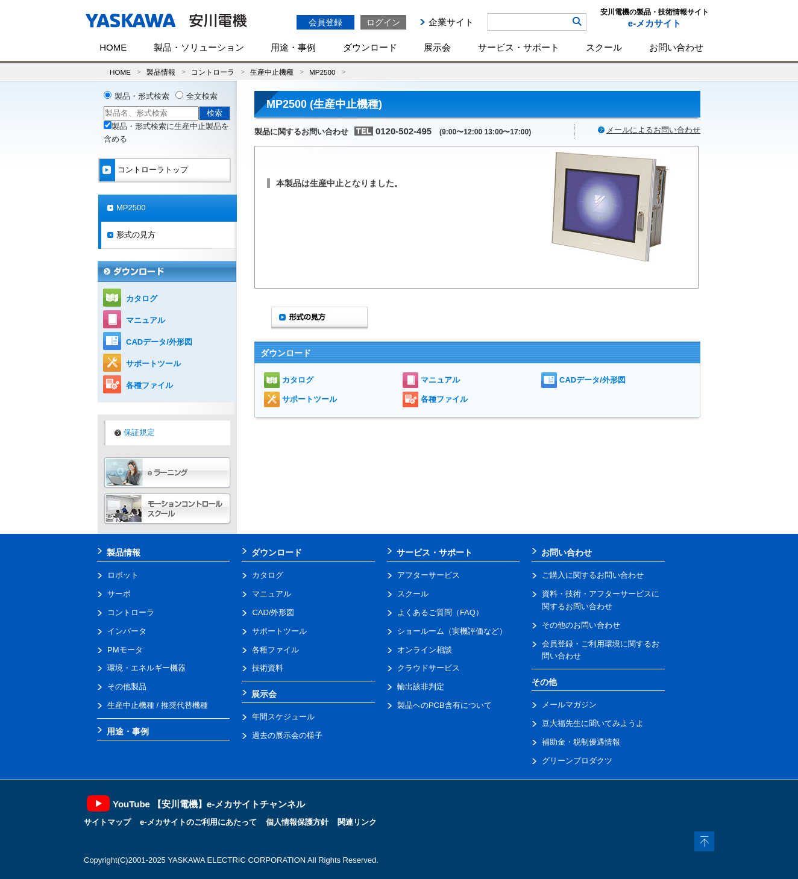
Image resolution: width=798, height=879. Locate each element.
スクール (604, 47)
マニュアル (440, 379)
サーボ (119, 593)
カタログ (297, 379)
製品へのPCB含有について (444, 705)
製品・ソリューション (199, 47)
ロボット (123, 575)
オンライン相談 (424, 649)
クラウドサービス (428, 667)
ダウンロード (370, 47)
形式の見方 (136, 234)
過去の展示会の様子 (287, 735)
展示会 (437, 47)
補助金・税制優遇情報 (581, 741)
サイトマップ (107, 822)
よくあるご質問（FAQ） (440, 612)
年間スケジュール (283, 716)
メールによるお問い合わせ (653, 129)
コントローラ (212, 72)
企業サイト (451, 22)
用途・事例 (293, 47)
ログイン (383, 22)
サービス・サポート (518, 47)
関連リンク (357, 822)
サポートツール (309, 399)
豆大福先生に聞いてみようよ (593, 723)
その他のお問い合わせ (581, 625)
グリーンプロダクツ (577, 760)
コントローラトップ (153, 169)
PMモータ (125, 649)
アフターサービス (428, 575)
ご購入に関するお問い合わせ (593, 575)
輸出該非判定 (420, 686)
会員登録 (325, 22)
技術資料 (267, 667)
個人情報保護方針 (297, 822)
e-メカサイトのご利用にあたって (198, 822)
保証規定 (139, 432)
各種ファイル (444, 399)
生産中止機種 (272, 72)
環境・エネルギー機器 (146, 667)
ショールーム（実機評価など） (452, 631)
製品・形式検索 (142, 96)
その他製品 (126, 686)
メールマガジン (569, 704)
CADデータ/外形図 (592, 379)
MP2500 (322, 72)
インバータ (126, 631)
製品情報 (160, 72)
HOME (113, 47)
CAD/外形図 (273, 612)
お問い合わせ (676, 47)
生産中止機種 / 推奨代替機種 (157, 705)
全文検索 (202, 96)
